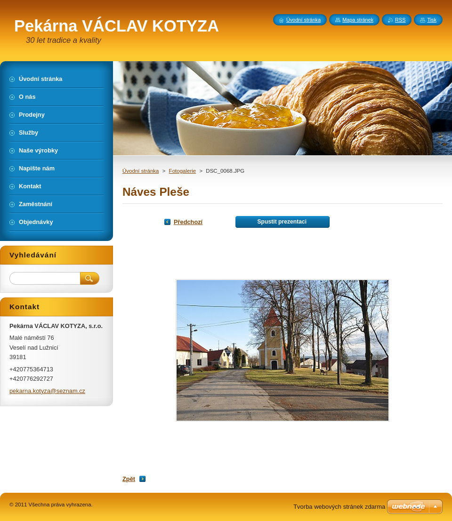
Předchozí (188, 221)
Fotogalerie (182, 171)
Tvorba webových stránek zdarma (339, 506)
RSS (400, 20)
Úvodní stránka (140, 171)
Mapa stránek (357, 20)
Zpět (128, 478)
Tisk (431, 20)
